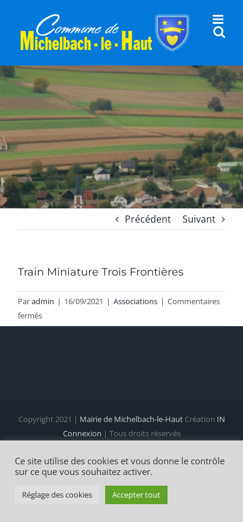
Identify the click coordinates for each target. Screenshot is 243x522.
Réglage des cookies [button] (57, 494)
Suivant (199, 219)
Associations (135, 301)
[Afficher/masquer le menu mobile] (219, 19)
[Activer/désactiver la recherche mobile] (219, 32)
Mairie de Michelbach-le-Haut (131, 419)
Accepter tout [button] (136, 494)
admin (42, 301)
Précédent (148, 219)
